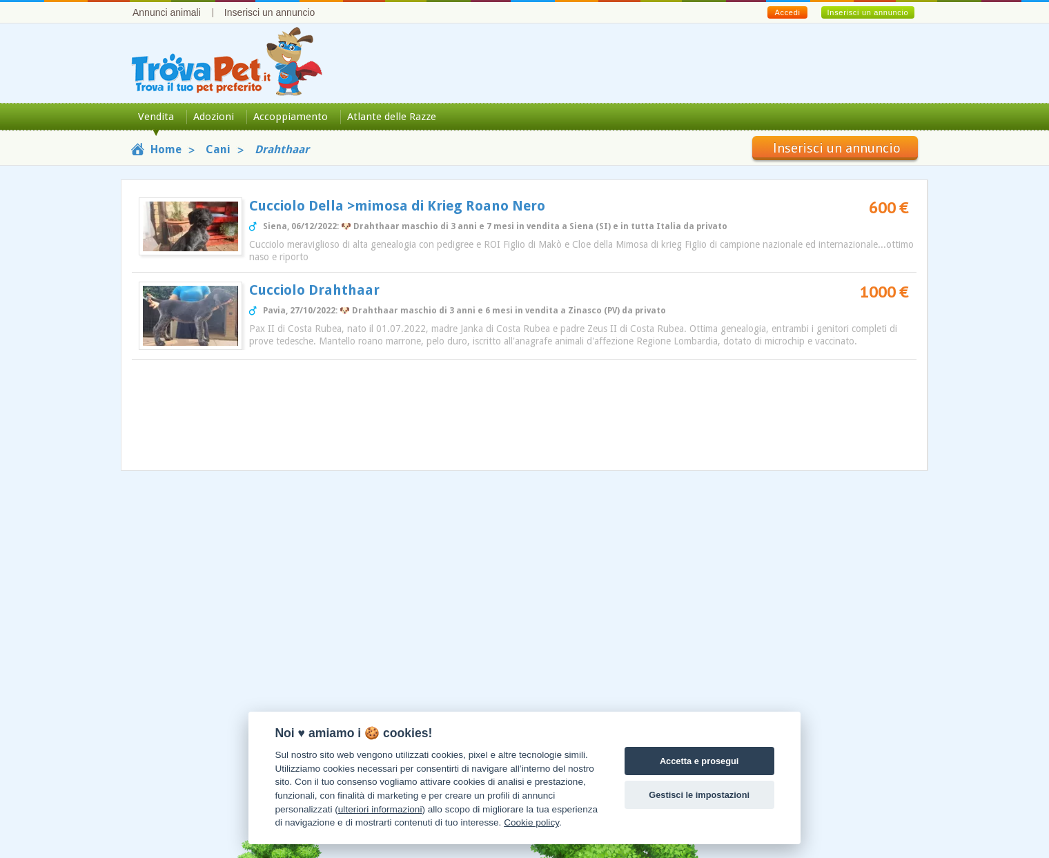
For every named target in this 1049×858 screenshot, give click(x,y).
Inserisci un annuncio (269, 12)
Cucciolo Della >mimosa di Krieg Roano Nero (397, 205)
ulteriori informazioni (380, 809)
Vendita (156, 116)
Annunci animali (167, 12)
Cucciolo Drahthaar (314, 290)
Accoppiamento (290, 116)
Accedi (787, 12)
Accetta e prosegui (699, 761)
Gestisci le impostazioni (699, 795)
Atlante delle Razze (391, 116)
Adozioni (213, 116)
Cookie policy (531, 822)
